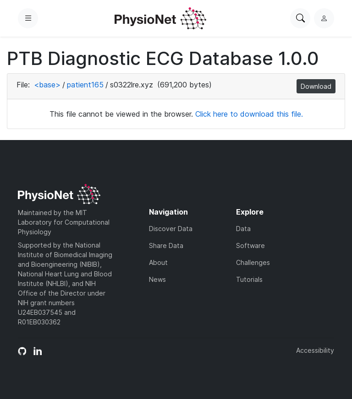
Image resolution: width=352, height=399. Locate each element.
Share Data (166, 245)
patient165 (85, 84)
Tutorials (249, 279)
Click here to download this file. (249, 114)
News (157, 279)
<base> (47, 84)
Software (250, 245)
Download (316, 86)
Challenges (253, 262)
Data (243, 228)
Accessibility (315, 350)
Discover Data (170, 228)
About (158, 262)
